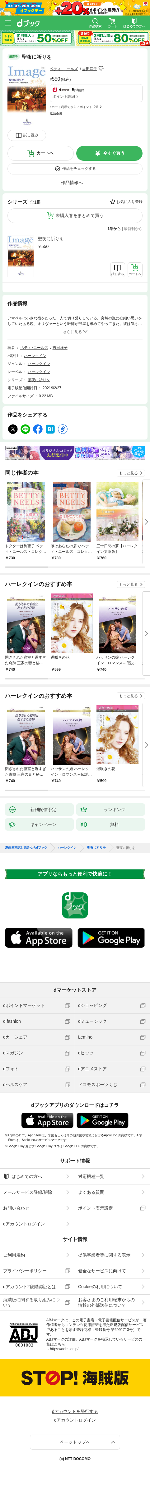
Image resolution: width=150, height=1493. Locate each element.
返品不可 (56, 113)
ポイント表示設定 (95, 1208)
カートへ (45, 153)
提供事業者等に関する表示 (104, 1254)
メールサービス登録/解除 (27, 1192)
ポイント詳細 (64, 96)
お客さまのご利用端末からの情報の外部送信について (106, 1302)
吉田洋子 (89, 69)
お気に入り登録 (129, 202)
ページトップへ (75, 1442)
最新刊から (133, 229)
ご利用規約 (14, 1254)
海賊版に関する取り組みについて (31, 1302)
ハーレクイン (35, 356)
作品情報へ (72, 182)
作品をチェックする (79, 168)
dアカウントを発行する (75, 1411)
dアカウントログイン (24, 1223)
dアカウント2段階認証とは (29, 1286)
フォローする (101, 68)
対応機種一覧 (91, 1176)
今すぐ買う (114, 153)
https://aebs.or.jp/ (64, 1349)
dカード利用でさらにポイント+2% (74, 107)
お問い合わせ (16, 1208)
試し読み (30, 135)
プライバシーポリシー (25, 1270)
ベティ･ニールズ (64, 69)
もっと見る (128, 473)
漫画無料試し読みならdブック (26, 847)
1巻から (114, 229)
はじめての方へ (22, 1176)
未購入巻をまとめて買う (80, 215)
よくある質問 (91, 1192)
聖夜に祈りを (51, 238)
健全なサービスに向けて (102, 1270)
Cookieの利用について (100, 1286)
